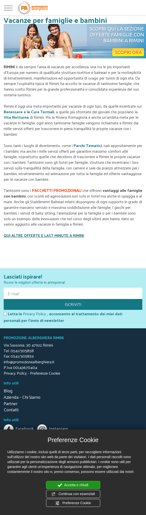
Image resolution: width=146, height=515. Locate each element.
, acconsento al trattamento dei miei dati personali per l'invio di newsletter (63, 317)
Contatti (11, 409)
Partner (10, 403)
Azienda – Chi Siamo (22, 397)
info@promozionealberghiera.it (29, 361)
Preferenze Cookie (73, 503)
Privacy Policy (34, 313)
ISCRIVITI (73, 304)
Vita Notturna (16, 117)
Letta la (13, 314)
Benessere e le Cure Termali (29, 111)
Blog (8, 390)
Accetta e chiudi (73, 485)
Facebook (19, 428)
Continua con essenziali (73, 494)
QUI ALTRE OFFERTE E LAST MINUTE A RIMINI (44, 235)
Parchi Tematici (88, 145)
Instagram (52, 428)
